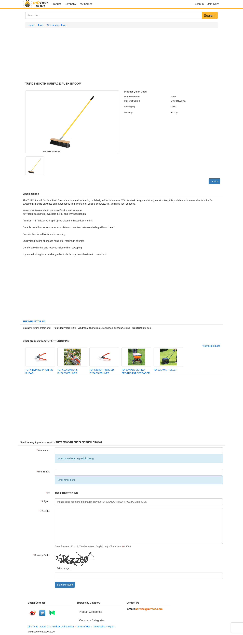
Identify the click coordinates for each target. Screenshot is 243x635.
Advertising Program (103, 626)
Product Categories (90, 611)
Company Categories (92, 620)
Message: (44, 510)
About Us (45, 626)
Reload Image (63, 568)
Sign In (199, 4)
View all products (211, 346)
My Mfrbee (86, 4)
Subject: (45, 501)
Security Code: (41, 555)
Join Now (213, 4)
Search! (209, 15)
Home (31, 25)
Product (56, 4)
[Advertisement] (121, 55)
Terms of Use (83, 626)
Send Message (65, 584)
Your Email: (43, 471)
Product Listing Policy (63, 626)
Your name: (43, 450)
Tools (40, 25)
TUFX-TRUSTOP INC (34, 321)
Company (70, 4)
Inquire (214, 181)
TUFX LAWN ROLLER (165, 369)
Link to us (33, 626)
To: (48, 493)
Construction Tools (56, 25)
